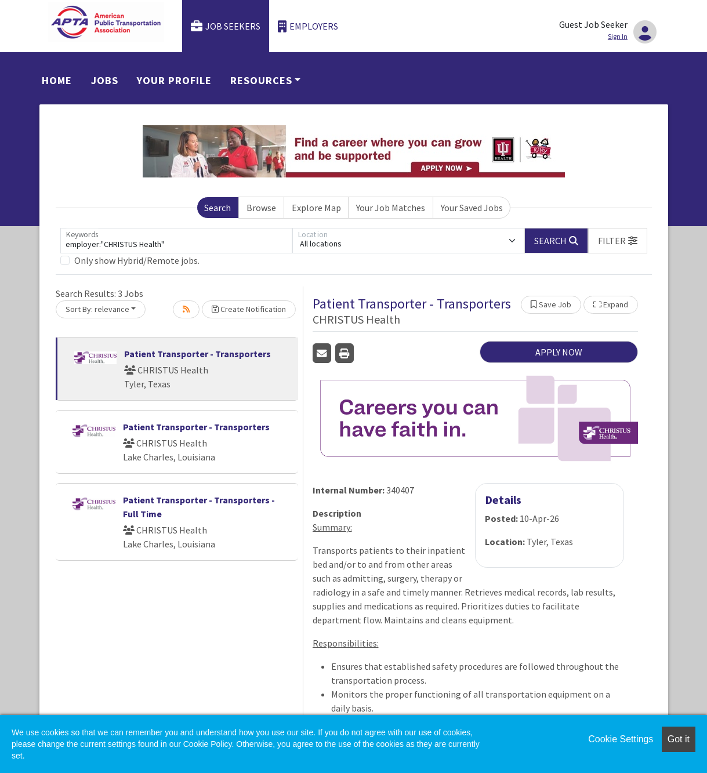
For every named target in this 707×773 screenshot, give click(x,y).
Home (57, 80)
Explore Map (316, 207)
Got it (679, 739)
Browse (261, 207)
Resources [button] (261, 80)
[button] (617, 240)
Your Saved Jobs (472, 207)
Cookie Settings (620, 739)
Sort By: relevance (97, 309)
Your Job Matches (390, 207)
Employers (308, 26)
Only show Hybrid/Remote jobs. (137, 260)
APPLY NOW (558, 352)
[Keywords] (176, 240)
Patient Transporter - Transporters (197, 354)
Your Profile (174, 80)
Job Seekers (225, 26)
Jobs (104, 80)
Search (217, 207)
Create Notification (249, 309)
